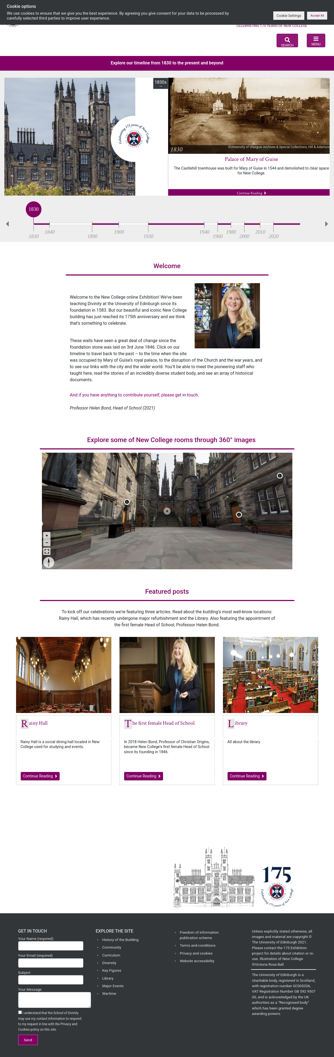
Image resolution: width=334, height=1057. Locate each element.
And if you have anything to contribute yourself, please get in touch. (134, 395)
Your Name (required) (50, 943)
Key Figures (111, 970)
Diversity (109, 963)
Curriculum (111, 955)
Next (328, 224)
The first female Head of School (163, 723)
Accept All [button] (317, 15)
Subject (50, 977)
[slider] (33, 223)
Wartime (109, 993)
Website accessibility (197, 961)
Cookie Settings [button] (289, 16)
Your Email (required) (50, 960)
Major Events (113, 986)
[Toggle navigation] (316, 40)
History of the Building (120, 939)
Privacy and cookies (196, 953)
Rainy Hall (38, 723)
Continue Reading (41, 775)
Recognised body (294, 1002)
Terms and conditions (198, 945)
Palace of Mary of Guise (251, 159)
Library (241, 723)
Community (111, 947)
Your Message (50, 997)
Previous (6, 224)
